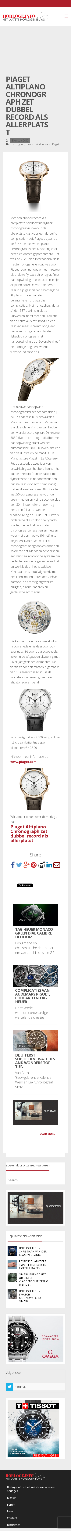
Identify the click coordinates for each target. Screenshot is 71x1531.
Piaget (55, 144)
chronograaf (17, 144)
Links (10, 1511)
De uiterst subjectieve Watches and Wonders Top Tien (35, 1061)
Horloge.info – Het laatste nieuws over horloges (31, 1489)
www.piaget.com (23, 762)
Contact (12, 1518)
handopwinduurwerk (38, 144)
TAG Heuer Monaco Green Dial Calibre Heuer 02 (34, 933)
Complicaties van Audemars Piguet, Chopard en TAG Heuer (32, 996)
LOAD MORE (47, 1134)
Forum (11, 1504)
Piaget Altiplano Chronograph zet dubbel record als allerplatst (29, 833)
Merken (11, 1498)
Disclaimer (13, 1525)
